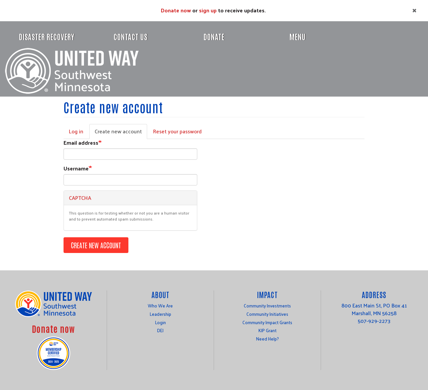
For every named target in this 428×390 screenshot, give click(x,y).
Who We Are (160, 305)
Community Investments (267, 305)
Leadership (160, 314)
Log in (76, 131)
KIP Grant (267, 330)
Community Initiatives (267, 314)
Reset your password (177, 131)
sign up (208, 10)
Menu (298, 36)
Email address (81, 143)
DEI (160, 330)
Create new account (121, 132)
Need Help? (267, 339)
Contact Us (130, 36)
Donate (214, 36)
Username (76, 168)
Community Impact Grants (267, 322)
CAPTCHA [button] (80, 198)
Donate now (176, 10)
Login (160, 322)
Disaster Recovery (47, 36)
